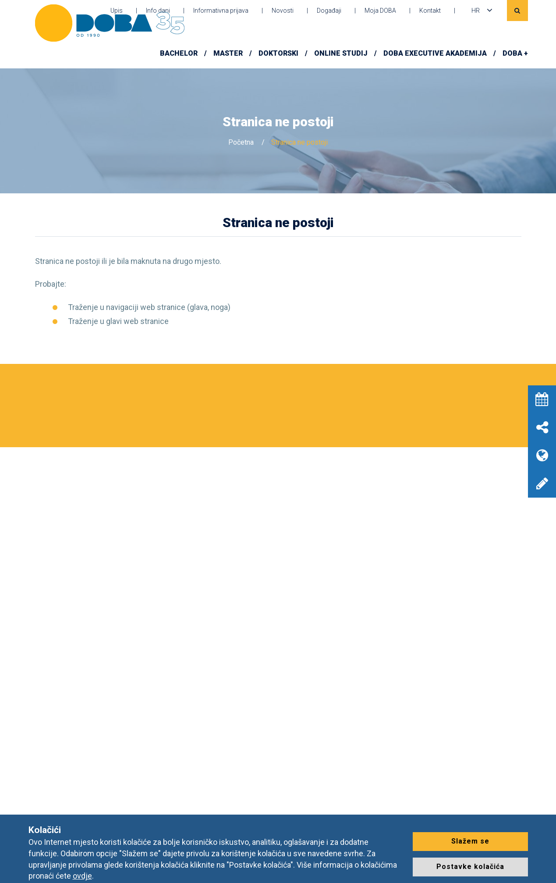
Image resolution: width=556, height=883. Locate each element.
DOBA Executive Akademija (435, 53)
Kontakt (430, 10)
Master (228, 53)
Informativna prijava (220, 10)
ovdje (82, 875)
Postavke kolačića (470, 866)
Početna (241, 142)
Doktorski (278, 53)
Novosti (283, 10)
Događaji (329, 10)
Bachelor (179, 53)
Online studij (341, 53)
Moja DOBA (380, 10)
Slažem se (470, 841)
